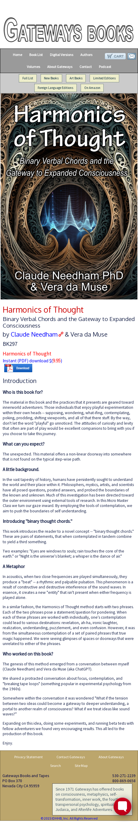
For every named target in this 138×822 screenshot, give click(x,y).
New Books (51, 78)
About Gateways (59, 66)
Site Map (81, 765)
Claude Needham (34, 334)
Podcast (105, 66)
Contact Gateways (70, 757)
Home (17, 54)
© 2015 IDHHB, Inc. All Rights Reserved (69, 818)
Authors (86, 54)
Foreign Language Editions (55, 88)
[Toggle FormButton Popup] (122, 806)
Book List (36, 54)
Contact (85, 66)
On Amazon (92, 88)
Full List (27, 78)
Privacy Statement (28, 757)
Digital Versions (61, 54)
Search (55, 765)
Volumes (33, 66)
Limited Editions (104, 78)
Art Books (76, 78)
